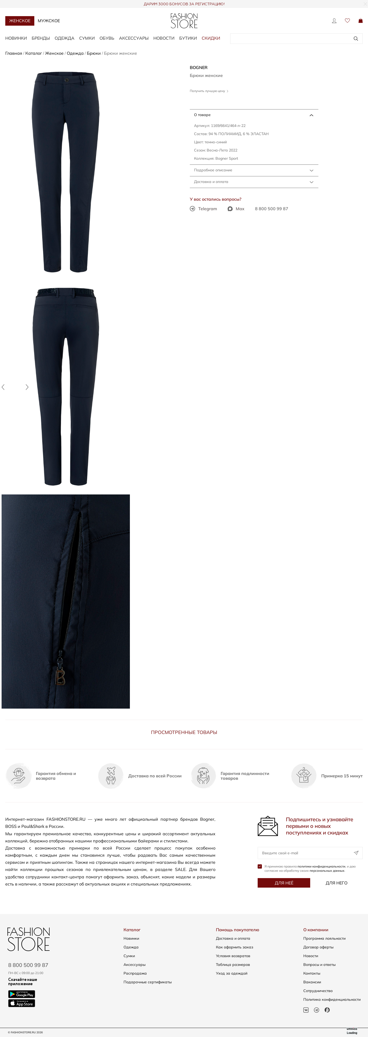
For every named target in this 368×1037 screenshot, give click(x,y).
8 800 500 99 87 (271, 208)
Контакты (311, 973)
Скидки (211, 38)
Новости (163, 38)
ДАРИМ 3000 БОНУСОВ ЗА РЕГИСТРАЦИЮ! (184, 4)
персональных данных (327, 871)
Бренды (41, 38)
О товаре (202, 114)
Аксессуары (134, 38)
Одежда (64, 38)
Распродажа (135, 973)
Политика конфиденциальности (332, 999)
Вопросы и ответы (319, 964)
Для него (336, 882)
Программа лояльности (324, 938)
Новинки (16, 38)
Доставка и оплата (211, 181)
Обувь (107, 38)
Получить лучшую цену (209, 91)
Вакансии (312, 982)
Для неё (284, 882)
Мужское (49, 20)
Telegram (203, 208)
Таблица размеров (233, 964)
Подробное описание (213, 170)
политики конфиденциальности (321, 866)
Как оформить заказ (234, 947)
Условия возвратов (233, 955)
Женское (19, 20)
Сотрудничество (318, 990)
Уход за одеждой (231, 973)
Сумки (87, 38)
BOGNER (198, 67)
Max (236, 208)
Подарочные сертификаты (148, 982)
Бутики (188, 38)
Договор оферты (318, 947)
